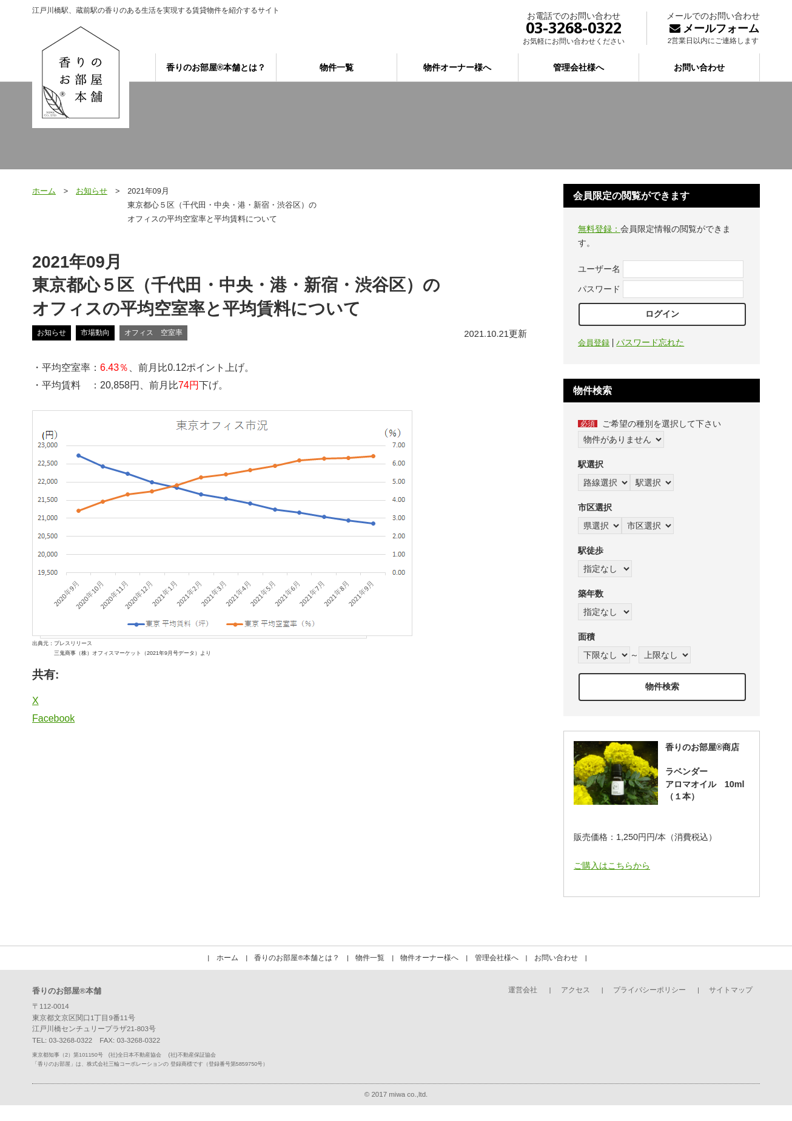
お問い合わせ (699, 67)
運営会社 (522, 990)
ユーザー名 (599, 269)
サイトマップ (731, 990)
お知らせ (91, 190)
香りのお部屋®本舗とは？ (216, 67)
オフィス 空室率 (153, 332)
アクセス (575, 990)
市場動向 (95, 332)
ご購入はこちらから (612, 865)
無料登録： (599, 229)
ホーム (44, 190)
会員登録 (593, 342)
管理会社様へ (578, 67)
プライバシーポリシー (649, 990)
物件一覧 (337, 67)
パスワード (599, 289)
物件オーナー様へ (457, 67)
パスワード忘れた (650, 342)
